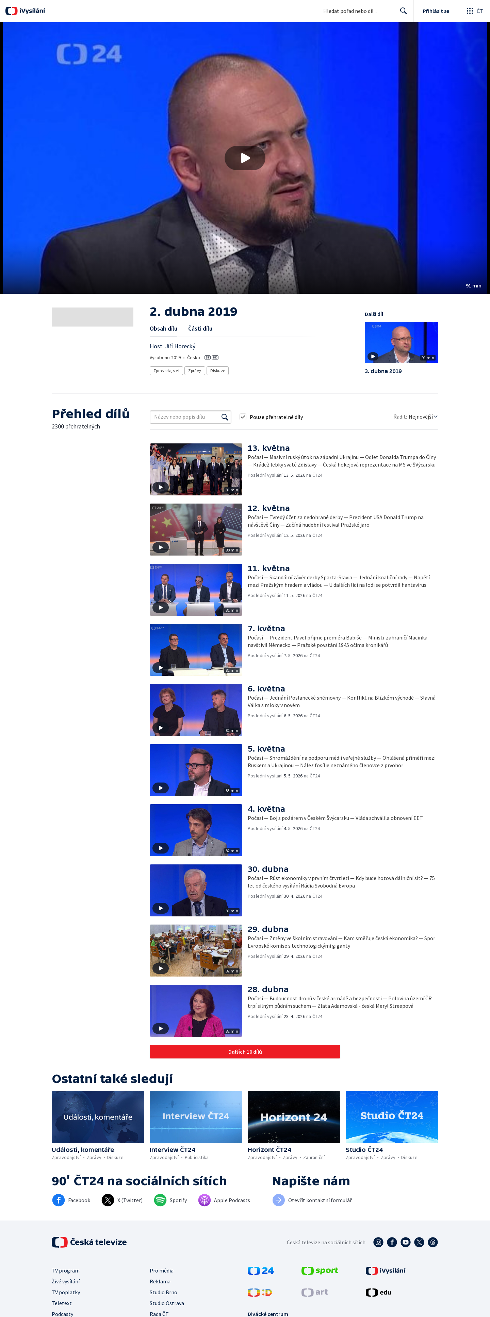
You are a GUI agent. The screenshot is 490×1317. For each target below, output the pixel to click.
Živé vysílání (66, 1281)
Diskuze (217, 370)
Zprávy (194, 370)
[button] (245, 158)
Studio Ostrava (167, 1303)
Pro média (162, 1270)
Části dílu (200, 328)
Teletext (62, 1303)
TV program (66, 1270)
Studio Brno (163, 1292)
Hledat (401, 13)
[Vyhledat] (225, 417)
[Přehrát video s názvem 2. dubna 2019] (245, 158)
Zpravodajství (166, 370)
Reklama (160, 1281)
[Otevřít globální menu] (474, 11)
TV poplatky (66, 1292)
